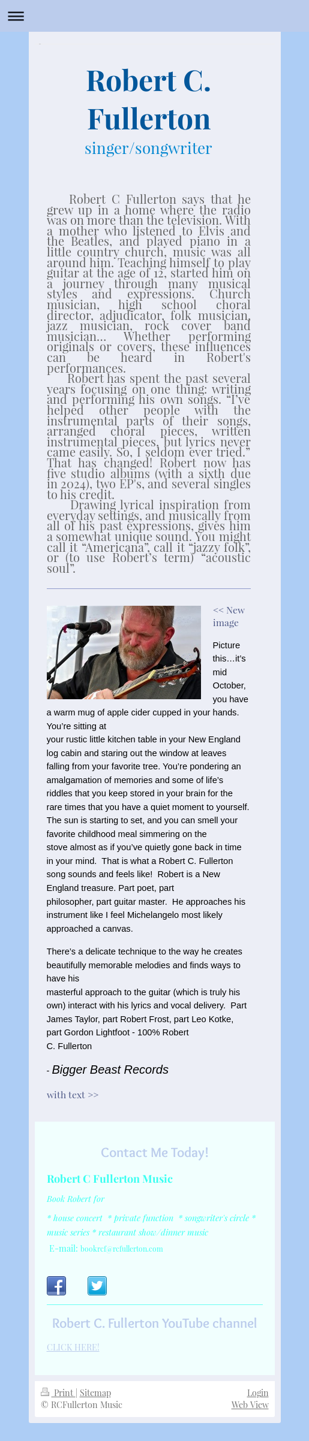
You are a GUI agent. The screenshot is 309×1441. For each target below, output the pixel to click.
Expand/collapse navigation (154, 16)
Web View (250, 1404)
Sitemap (95, 1392)
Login (258, 1392)
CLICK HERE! (73, 1347)
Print (58, 1392)
